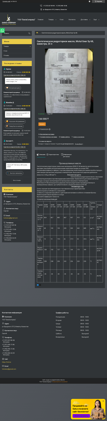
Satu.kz (62, 380)
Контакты (72, 19)
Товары (51, 19)
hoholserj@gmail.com (11, 218)
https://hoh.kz (6, 362)
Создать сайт (6, 1)
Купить (42, 124)
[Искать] (29, 33)
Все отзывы (17, 180)
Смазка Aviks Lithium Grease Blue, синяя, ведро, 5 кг (16, 80)
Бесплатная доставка (47, 134)
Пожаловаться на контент (60, 381)
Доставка (84, 19)
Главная (40, 19)
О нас (62, 19)
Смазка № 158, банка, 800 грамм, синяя (17, 165)
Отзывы (6, 55)
